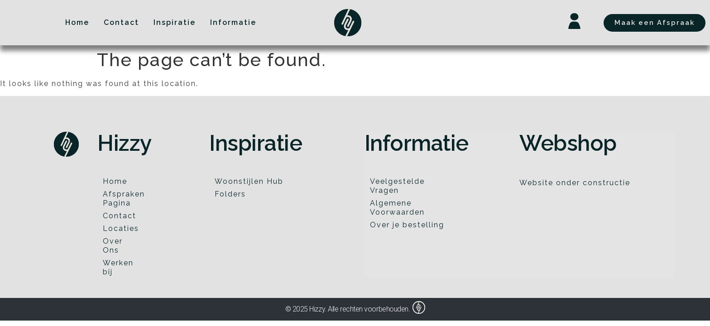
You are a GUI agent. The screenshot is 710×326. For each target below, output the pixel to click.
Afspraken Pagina (122, 198)
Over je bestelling (407, 225)
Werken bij (118, 267)
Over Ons (113, 245)
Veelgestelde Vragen (397, 186)
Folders (230, 194)
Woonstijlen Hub (249, 181)
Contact (119, 215)
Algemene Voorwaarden (397, 207)
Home (115, 181)
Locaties (121, 228)
